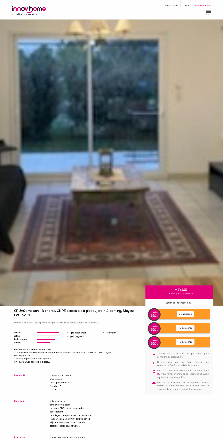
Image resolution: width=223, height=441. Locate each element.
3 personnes (185, 341)
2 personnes (185, 327)
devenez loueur (203, 5)
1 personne (185, 314)
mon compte (171, 5)
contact (187, 5)
